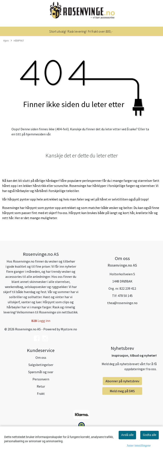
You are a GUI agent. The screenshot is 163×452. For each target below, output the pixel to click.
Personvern (40, 379)
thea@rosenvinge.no (122, 303)
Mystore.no (69, 329)
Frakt (41, 393)
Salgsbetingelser (40, 365)
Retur (41, 386)
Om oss (40, 357)
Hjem (6, 40)
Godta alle (149, 435)
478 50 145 (125, 295)
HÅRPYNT (17, 41)
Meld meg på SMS (122, 391)
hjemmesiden (36, 134)
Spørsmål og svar (40, 372)
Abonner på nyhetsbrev (122, 381)
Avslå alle (127, 435)
